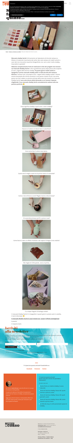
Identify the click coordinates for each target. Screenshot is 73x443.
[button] (29, 370)
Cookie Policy (50, 436)
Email (38, 343)
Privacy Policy (21, 351)
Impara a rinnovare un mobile (15, 52)
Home (7, 52)
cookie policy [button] (46, 7)
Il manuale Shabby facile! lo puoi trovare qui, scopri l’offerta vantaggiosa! (35, 320)
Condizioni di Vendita (44, 438)
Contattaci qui (42, 425)
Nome (7, 343)
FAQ (52, 438)
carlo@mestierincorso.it (44, 426)
